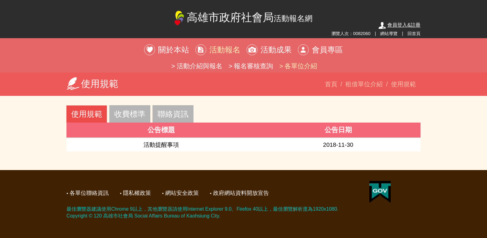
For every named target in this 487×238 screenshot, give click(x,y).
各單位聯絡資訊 (89, 193)
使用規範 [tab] (86, 114)
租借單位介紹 (364, 84)
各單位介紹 (300, 66)
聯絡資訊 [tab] (173, 114)
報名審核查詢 (253, 66)
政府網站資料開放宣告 (241, 193)
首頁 (331, 84)
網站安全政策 (182, 193)
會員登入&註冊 (400, 25)
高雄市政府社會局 (244, 18)
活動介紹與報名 (199, 66)
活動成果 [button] (276, 49)
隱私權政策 (137, 193)
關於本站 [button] (173, 49)
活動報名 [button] (224, 49)
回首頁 (414, 33)
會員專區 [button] (327, 49)
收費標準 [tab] (129, 114)
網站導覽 (389, 33)
